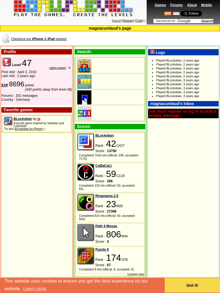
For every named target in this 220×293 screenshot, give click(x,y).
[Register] (128, 20)
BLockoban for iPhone (28, 128)
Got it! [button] (192, 285)
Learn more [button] (34, 288)
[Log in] (116, 20)
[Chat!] (139, 20)
